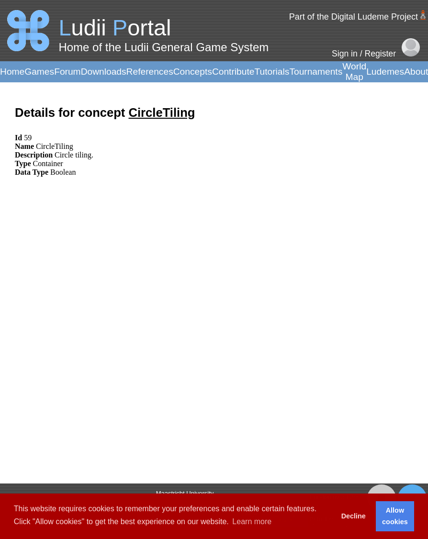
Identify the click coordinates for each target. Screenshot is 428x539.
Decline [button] (353, 516)
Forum (67, 72)
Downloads (103, 72)
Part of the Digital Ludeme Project (353, 17)
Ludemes (385, 72)
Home (12, 72)
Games (39, 72)
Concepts (192, 72)
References (149, 72)
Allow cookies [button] (395, 516)
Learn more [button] (251, 521)
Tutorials (271, 72)
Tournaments (315, 72)
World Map (354, 71)
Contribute (233, 72)
